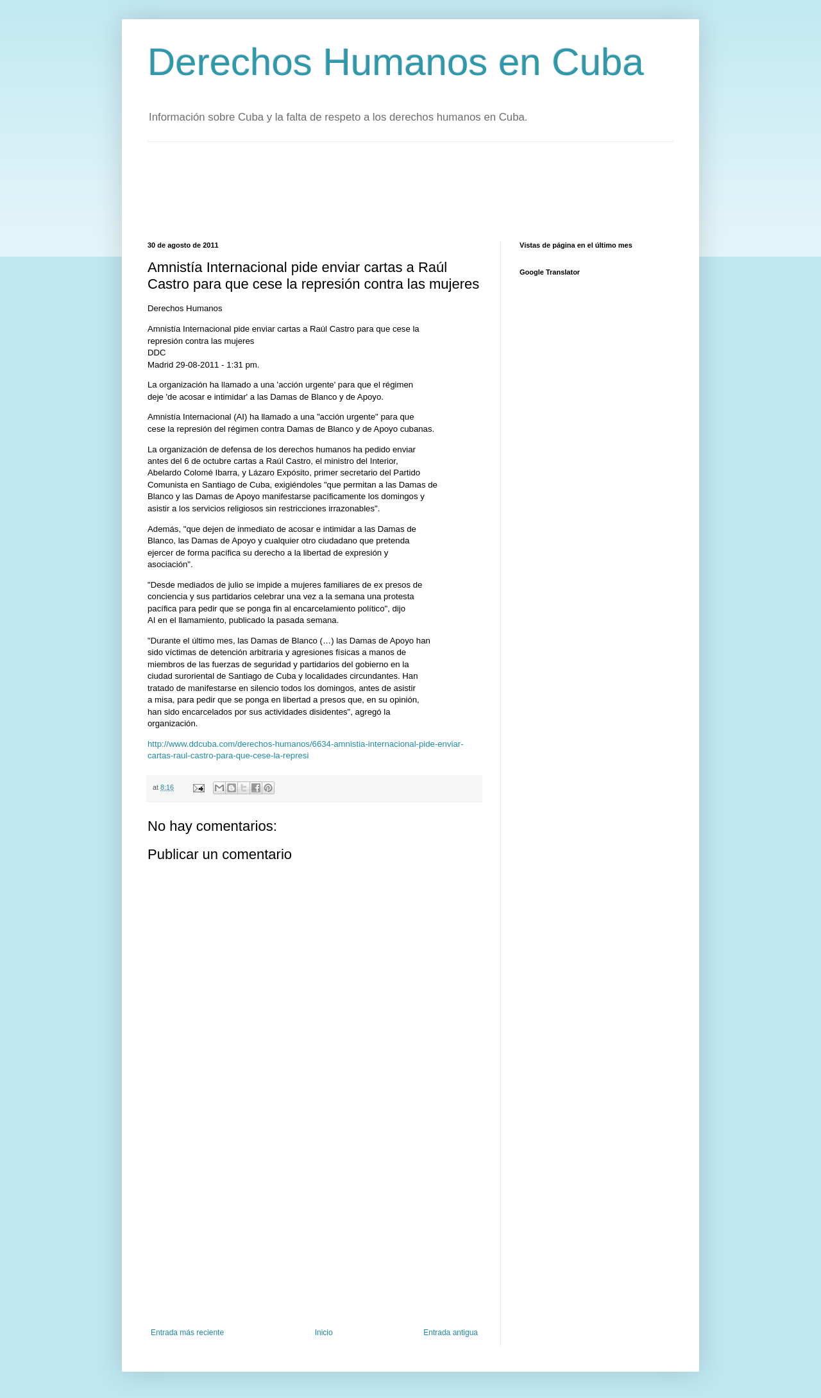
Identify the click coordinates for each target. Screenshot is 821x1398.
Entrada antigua (450, 1332)
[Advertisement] (381, 190)
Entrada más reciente (187, 1332)
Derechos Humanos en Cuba (396, 61)
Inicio (324, 1332)
